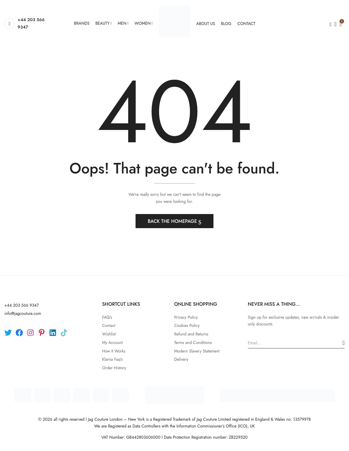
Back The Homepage (173, 221)
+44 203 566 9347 (31, 23)
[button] (341, 23)
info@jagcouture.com (22, 313)
